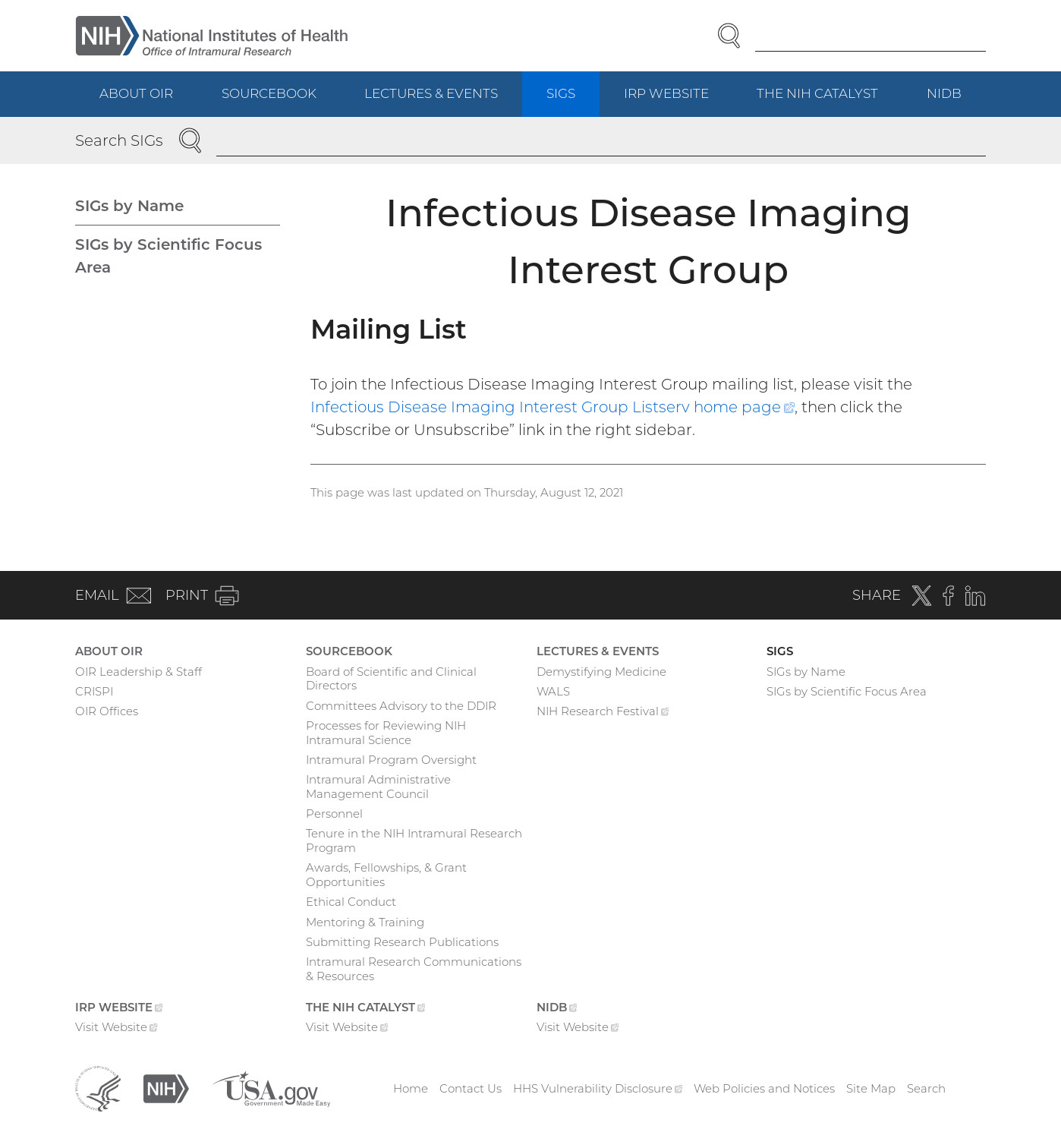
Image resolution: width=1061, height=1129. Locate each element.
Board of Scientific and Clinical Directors (391, 678)
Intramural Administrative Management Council (378, 786)
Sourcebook (269, 93)
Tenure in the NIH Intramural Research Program (414, 840)
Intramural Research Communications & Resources (413, 968)
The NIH (829, 100)
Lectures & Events (431, 93)
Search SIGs (119, 140)
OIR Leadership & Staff (138, 671)
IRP (678, 100)
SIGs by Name (129, 206)
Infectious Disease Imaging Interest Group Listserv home (552, 407)
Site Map (871, 1088)
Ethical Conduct (351, 901)
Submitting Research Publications (402, 942)
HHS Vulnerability (598, 1088)
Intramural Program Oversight (391, 759)
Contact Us (470, 1088)
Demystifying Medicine (601, 671)
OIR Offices (106, 711)
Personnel (334, 813)
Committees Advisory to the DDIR (401, 706)
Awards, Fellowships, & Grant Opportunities (386, 874)
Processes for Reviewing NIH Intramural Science (386, 732)
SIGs (560, 93)
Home (410, 1088)
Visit (116, 1029)
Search (926, 1088)
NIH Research (603, 713)
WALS (553, 691)
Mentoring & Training (365, 922)
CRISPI (94, 691)
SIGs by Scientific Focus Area (168, 255)
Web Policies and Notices (764, 1088)
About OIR (136, 93)
